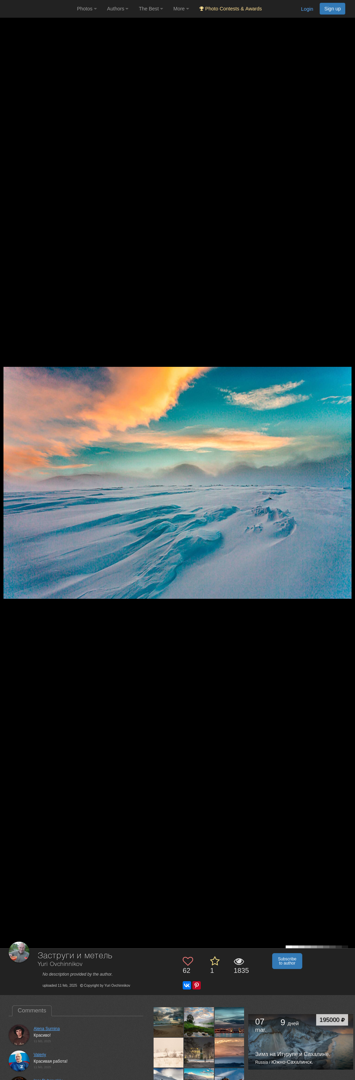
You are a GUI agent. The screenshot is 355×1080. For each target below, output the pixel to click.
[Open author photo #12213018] (199, 1022)
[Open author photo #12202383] (230, 1052)
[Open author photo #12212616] (230, 1022)
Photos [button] (87, 8)
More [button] (181, 8)
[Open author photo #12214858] (169, 1022)
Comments (32, 1010)
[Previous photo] (6, 472)
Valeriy (40, 1054)
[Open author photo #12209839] (169, 1052)
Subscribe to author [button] (287, 961)
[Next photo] (348, 472)
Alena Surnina (47, 1028)
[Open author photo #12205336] (199, 1052)
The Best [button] (151, 8)
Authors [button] (118, 8)
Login (307, 9)
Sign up (332, 8)
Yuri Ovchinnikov (60, 964)
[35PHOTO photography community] (38, 9)
